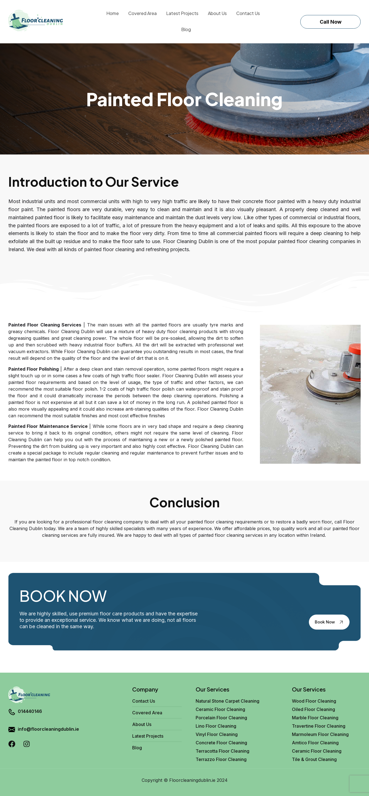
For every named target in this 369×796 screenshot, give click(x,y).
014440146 (30, 711)
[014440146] (11, 713)
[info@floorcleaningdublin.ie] (11, 730)
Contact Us (248, 13)
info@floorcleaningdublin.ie (48, 729)
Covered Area (142, 13)
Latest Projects (182, 13)
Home (112, 13)
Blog (186, 29)
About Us (217, 13)
